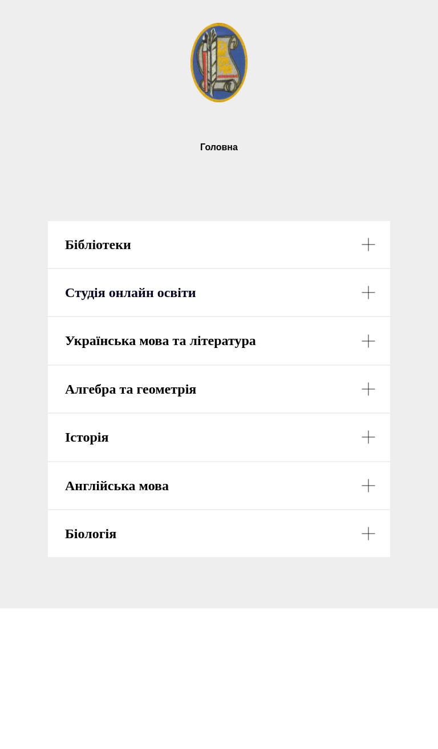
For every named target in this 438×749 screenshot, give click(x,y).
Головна (219, 147)
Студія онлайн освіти (130, 292)
